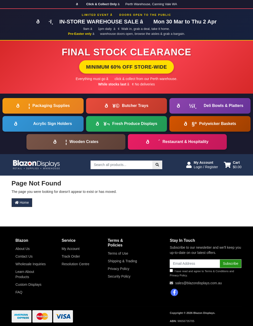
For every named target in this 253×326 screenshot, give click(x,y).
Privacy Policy (118, 269)
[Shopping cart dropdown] (232, 164)
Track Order (71, 256)
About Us (23, 249)
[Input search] (122, 165)
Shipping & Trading (122, 261)
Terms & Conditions (217, 271)
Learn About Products (25, 274)
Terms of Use (118, 253)
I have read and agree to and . (202, 273)
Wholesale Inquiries (31, 264)
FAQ (19, 292)
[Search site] (157, 165)
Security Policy (119, 276)
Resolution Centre (75, 264)
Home (22, 202)
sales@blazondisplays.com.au (198, 283)
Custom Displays (29, 284)
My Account (70, 249)
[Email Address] (195, 263)
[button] (202, 164)
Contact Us (24, 256)
